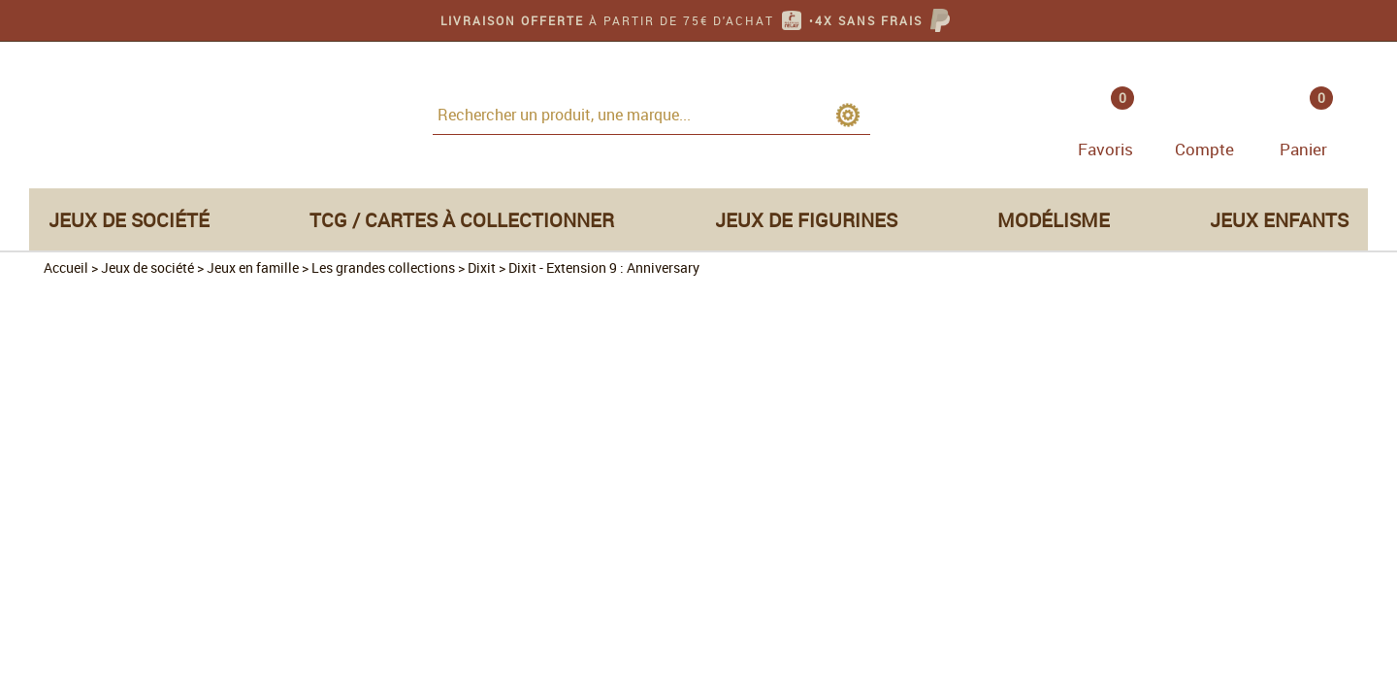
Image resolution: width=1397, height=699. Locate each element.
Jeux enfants (1279, 220)
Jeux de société (129, 220)
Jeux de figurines (806, 220)
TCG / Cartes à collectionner (461, 220)
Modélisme (1053, 220)
